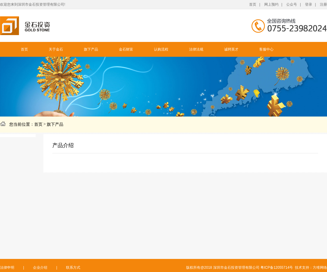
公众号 (291, 4)
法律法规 (196, 49)
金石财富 (126, 49)
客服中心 (266, 49)
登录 (308, 4)
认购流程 (161, 49)
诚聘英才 (231, 49)
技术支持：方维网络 (311, 267)
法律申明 (7, 267)
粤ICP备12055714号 (276, 267)
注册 (323, 4)
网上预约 (271, 4)
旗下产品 (91, 49)
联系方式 (73, 267)
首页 (252, 4)
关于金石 (56, 49)
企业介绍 (40, 267)
